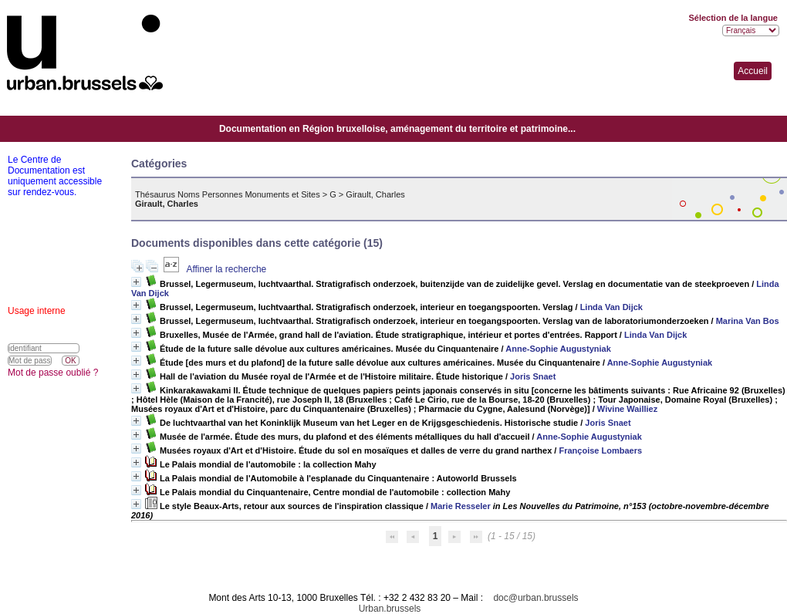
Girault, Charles (375, 194)
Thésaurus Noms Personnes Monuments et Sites (227, 194)
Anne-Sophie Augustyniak (558, 348)
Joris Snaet (533, 376)
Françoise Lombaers (600, 450)
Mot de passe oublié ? (53, 372)
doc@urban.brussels (535, 597)
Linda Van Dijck (611, 307)
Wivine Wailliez (627, 408)
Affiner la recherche (226, 269)
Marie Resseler (461, 506)
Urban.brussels (390, 608)
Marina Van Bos (747, 321)
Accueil (753, 71)
